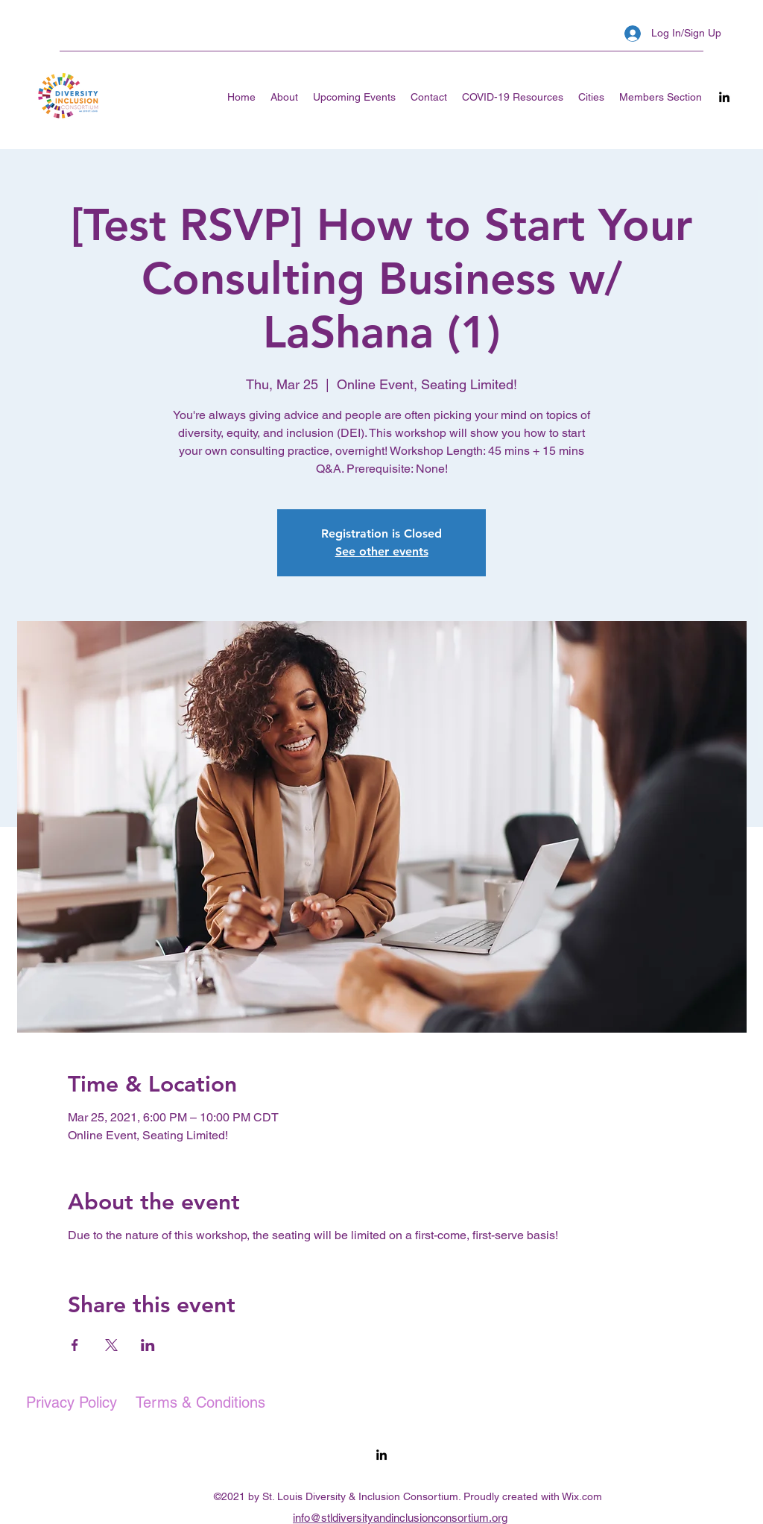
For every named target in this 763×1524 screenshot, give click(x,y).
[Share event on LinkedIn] (148, 1345)
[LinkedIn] (724, 96)
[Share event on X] (111, 1345)
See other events (381, 551)
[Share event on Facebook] (75, 1345)
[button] (591, 97)
